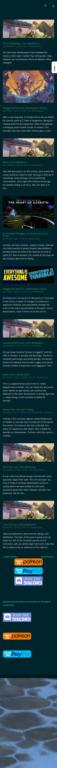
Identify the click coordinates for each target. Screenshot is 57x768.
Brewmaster (35, 46)
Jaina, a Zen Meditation (15, 162)
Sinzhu (9, 110)
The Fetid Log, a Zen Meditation (19, 467)
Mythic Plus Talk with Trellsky (18, 409)
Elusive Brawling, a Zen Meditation (21, 43)
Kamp (8, 412)
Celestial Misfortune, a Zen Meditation (23, 342)
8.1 (30, 291)
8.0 (30, 377)
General (48, 412)
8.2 (29, 110)
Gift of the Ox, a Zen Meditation (19, 524)
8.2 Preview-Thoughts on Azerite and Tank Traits (25, 234)
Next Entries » (47, 556)
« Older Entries (10, 556)
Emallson (10, 46)
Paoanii (9, 377)
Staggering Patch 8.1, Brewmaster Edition (25, 288)
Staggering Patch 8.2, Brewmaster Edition (25, 108)
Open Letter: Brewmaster (16, 374)
